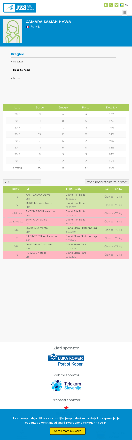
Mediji (16, 78)
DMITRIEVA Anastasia (39, 244)
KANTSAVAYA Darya (38, 194)
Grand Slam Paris (76, 244)
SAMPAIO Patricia (36, 219)
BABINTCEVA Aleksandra (41, 236)
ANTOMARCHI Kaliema (40, 211)
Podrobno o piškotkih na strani (86, 422)
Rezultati (18, 61)
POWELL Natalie (36, 252)
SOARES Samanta (37, 227)
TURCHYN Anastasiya (39, 203)
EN (126, 5)
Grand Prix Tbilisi (75, 194)
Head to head (21, 69)
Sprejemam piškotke (67, 431)
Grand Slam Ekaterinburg (81, 227)
